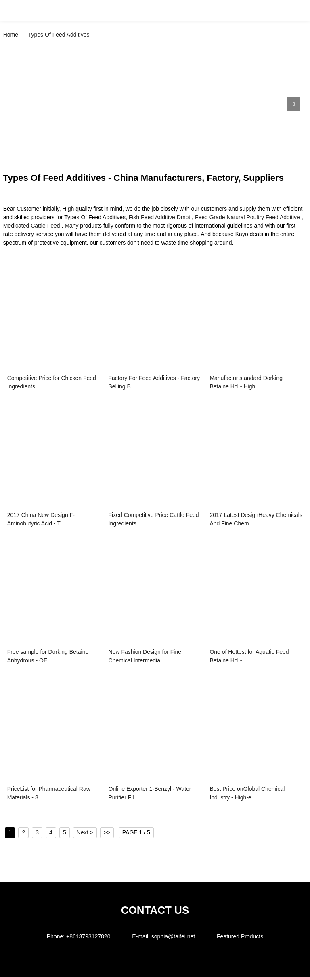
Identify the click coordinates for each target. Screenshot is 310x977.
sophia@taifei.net (173, 936)
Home (10, 34)
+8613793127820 (88, 936)
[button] (15, 10)
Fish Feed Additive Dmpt (160, 217)
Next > (85, 832)
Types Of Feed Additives (59, 34)
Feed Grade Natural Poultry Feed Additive (247, 217)
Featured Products (240, 936)
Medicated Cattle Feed (31, 225)
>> (107, 832)
